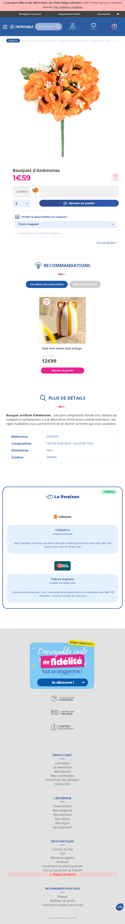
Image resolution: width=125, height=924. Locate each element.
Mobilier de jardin (62, 901)
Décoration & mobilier (44, 40)
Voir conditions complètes (68, 7)
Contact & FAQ (62, 849)
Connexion (62, 763)
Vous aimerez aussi (85, 284)
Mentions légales (62, 858)
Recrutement (104, 14)
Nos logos (62, 823)
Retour (13, 40)
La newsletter (62, 767)
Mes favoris (62, 771)
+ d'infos (109, 491)
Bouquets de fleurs (100, 40)
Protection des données (62, 780)
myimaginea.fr (62, 827)
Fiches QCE (62, 784)
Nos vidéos (62, 819)
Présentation (62, 806)
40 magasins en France (30, 14)
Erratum (62, 862)
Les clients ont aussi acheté (46, 284)
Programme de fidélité (69, 14)
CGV (62, 853)
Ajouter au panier (62, 370)
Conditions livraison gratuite (62, 866)
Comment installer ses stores (62, 905)
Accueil (26, 40)
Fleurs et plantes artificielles (73, 40)
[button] (120, 907)
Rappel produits (62, 874)
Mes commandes (62, 776)
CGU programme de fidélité (62, 870)
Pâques (62, 897)
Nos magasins (62, 810)
